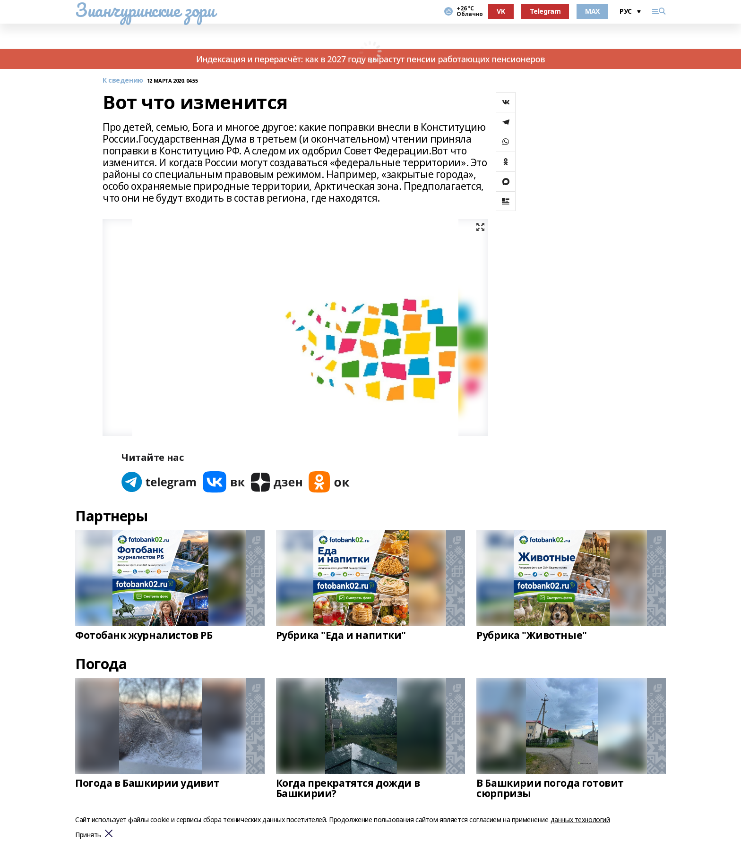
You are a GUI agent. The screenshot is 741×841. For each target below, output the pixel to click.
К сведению (123, 80)
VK (501, 11)
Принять (88, 835)
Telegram (545, 11)
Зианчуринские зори (145, 9)
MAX (592, 11)
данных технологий (580, 819)
